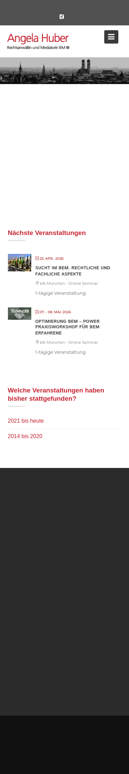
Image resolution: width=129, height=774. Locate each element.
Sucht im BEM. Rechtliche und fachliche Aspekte (72, 271)
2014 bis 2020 (25, 436)
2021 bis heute (26, 421)
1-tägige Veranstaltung (60, 293)
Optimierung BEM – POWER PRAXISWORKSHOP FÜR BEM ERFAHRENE (67, 327)
